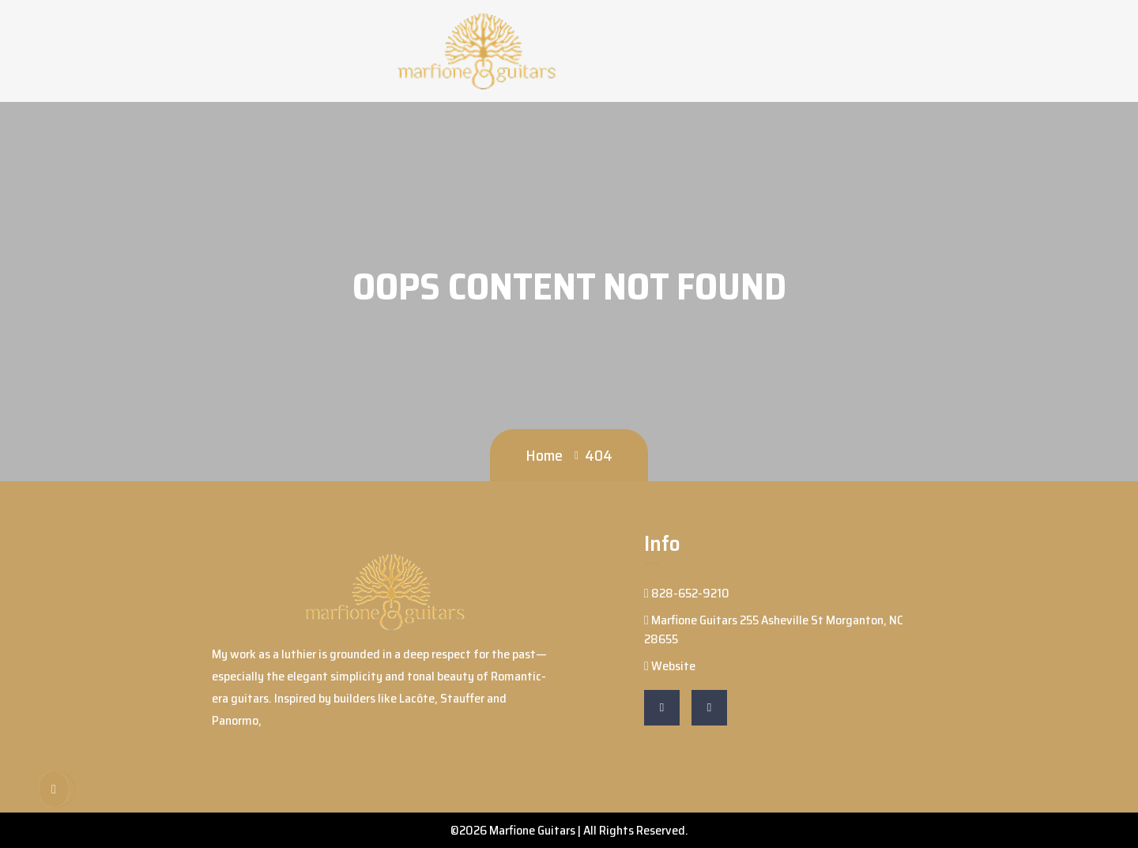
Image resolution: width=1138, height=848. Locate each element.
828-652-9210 (686, 593)
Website (669, 666)
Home (544, 455)
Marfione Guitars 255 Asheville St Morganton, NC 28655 (773, 629)
